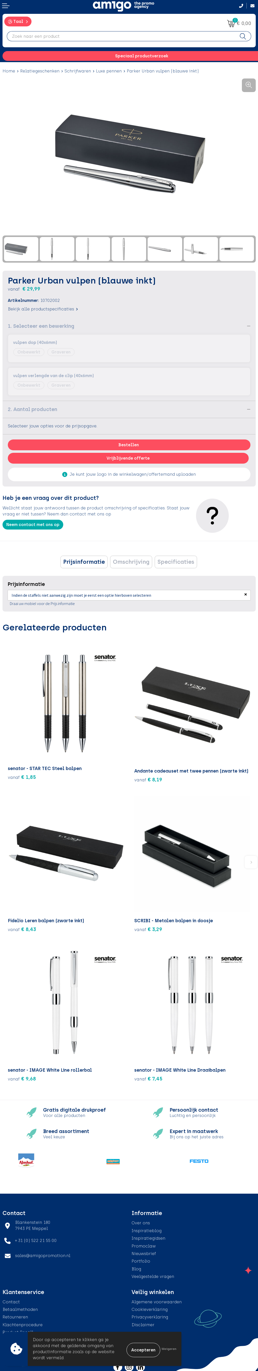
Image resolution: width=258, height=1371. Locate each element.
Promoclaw (144, 1243)
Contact (11, 1299)
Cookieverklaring (150, 1307)
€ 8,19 (148, 777)
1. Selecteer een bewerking (41, 326)
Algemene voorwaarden (157, 1299)
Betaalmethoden (20, 1307)
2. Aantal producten (32, 409)
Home (9, 71)
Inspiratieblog (147, 1228)
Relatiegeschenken (39, 71)
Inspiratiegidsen (148, 1235)
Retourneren (15, 1314)
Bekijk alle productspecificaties (43, 309)
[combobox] (121, 36)
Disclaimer (143, 1322)
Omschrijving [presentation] (131, 561)
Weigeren (169, 1349)
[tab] (84, 562)
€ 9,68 (22, 1076)
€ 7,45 (148, 1076)
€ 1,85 (22, 777)
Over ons (141, 1220)
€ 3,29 (148, 927)
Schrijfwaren (77, 71)
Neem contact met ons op (32, 524)
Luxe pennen (109, 71)
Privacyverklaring (150, 1314)
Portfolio (141, 1259)
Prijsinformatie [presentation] (84, 561)
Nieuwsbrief (144, 1251)
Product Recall (18, 1329)
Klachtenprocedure (23, 1322)
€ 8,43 (22, 927)
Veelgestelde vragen (153, 1274)
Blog (136, 1266)
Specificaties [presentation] (175, 561)
